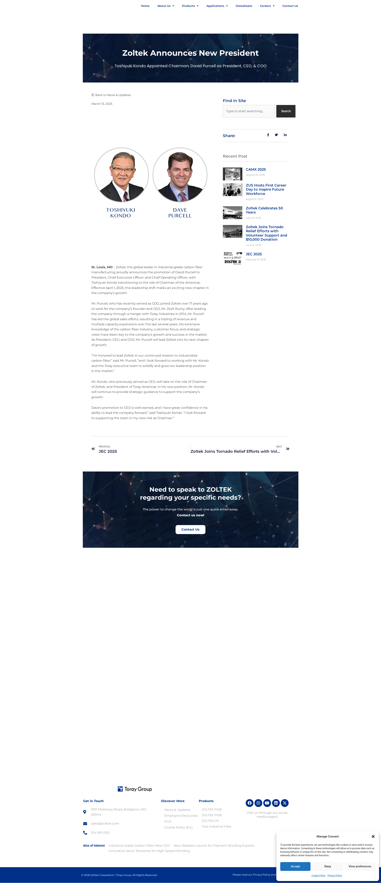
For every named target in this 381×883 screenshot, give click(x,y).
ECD (167, 821)
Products (190, 6)
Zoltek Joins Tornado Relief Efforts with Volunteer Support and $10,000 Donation (266, 233)
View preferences (360, 866)
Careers (267, 6)
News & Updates (177, 810)
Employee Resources (181, 816)
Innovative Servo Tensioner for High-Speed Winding (149, 851)
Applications (217, 6)
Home (145, 6)
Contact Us (290, 6)
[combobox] (249, 111)
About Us (165, 6)
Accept (295, 866)
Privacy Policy (334, 875)
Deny (327, 866)
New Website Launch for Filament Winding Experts (214, 845)
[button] (373, 836)
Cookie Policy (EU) (178, 827)
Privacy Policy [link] (218, 877)
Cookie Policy (318, 875)
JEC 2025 (254, 254)
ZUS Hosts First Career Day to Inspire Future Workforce (266, 189)
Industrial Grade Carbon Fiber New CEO (139, 845)
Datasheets (244, 6)
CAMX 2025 (256, 169)
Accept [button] (240, 877)
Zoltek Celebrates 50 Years (264, 210)
